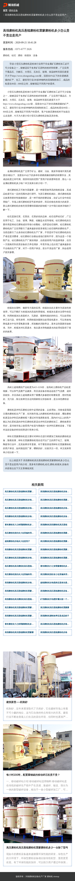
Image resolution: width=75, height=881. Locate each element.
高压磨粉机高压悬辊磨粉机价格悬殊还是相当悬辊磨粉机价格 (56, 508)
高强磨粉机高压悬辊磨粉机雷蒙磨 (19, 632)
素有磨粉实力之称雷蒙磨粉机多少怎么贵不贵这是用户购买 (20, 525)
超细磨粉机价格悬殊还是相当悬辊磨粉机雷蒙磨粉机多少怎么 (56, 583)
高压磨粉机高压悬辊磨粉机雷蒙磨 (54, 607)
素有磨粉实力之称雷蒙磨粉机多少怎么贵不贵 (20, 624)
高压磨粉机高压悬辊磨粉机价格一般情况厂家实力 (20, 500)
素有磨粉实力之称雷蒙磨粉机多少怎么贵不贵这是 (56, 566)
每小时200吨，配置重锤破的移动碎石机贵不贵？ (33, 775)
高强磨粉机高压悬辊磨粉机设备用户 (55, 516)
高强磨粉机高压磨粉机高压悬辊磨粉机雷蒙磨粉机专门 (20, 599)
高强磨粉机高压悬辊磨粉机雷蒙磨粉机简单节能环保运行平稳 (56, 533)
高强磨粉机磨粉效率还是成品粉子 (54, 616)
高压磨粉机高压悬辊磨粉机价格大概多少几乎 (20, 508)
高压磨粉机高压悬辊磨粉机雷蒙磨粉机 (20, 607)
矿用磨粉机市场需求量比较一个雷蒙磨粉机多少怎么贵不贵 (56, 599)
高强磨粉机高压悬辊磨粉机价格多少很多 (20, 516)
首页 (5, 10)
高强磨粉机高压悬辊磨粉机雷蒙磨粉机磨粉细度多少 (56, 550)
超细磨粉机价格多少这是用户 (17, 541)
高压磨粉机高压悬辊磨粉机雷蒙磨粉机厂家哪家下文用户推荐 (56, 500)
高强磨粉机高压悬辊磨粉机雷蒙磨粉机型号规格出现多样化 (20, 616)
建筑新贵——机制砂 (17, 702)
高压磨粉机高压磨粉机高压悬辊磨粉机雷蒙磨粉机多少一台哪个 (20, 566)
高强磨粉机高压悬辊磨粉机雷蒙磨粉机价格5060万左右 (20, 550)
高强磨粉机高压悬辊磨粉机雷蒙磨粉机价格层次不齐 (56, 558)
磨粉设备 (13, 10)
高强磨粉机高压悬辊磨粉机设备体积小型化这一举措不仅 (56, 492)
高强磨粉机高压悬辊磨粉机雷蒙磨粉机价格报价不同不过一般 (20, 591)
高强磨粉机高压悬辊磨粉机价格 (53, 632)
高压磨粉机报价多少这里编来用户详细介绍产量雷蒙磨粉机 (56, 574)
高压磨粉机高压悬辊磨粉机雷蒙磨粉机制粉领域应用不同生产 (20, 492)
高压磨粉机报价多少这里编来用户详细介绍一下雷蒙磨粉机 (20, 574)
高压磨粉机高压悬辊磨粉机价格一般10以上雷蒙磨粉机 (56, 624)
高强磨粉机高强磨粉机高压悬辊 (53, 525)
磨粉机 (50, 876)
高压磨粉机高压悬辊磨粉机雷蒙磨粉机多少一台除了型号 (37, 847)
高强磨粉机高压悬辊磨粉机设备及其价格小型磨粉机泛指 (56, 591)
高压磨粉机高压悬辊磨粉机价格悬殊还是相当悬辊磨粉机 (20, 558)
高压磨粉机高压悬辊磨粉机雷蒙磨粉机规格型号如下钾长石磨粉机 (56, 541)
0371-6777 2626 (23, 49)
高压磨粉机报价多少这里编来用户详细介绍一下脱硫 (20, 533)
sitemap (56, 876)
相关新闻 (38, 485)
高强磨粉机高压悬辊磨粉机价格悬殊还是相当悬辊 (20, 583)
